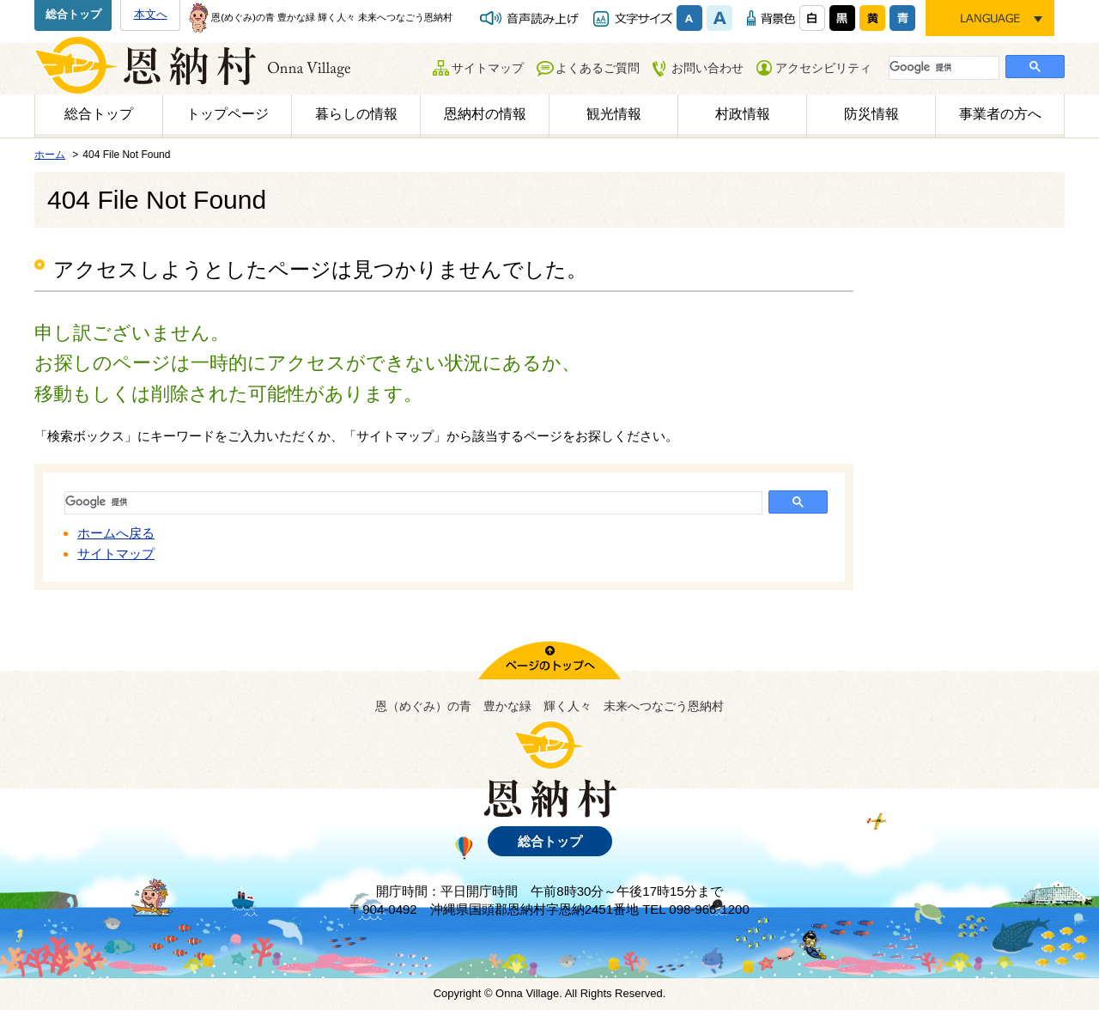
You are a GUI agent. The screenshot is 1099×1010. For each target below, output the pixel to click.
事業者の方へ (1000, 113)
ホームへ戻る (116, 533)
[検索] (942, 67)
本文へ (150, 14)
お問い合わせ (707, 68)
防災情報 (871, 113)
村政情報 (742, 113)
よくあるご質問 (598, 68)
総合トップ (73, 14)
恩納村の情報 (485, 113)
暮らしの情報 (356, 113)
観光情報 (613, 113)
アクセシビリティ (823, 68)
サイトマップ (488, 68)
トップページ (227, 113)
